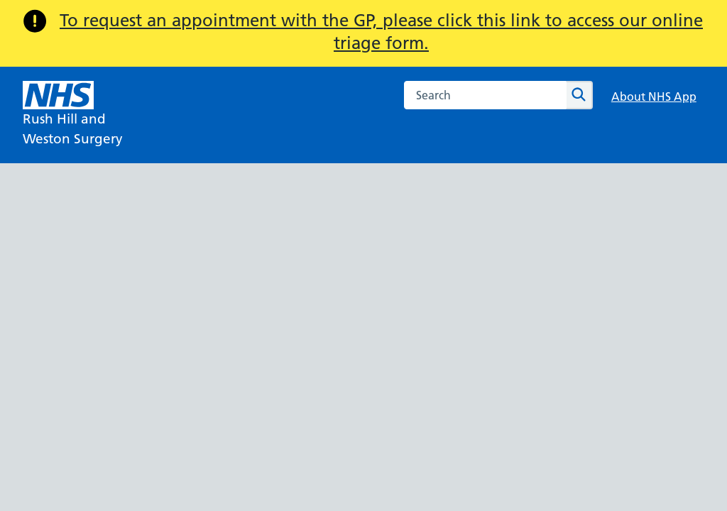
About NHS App (653, 96)
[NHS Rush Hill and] (73, 115)
